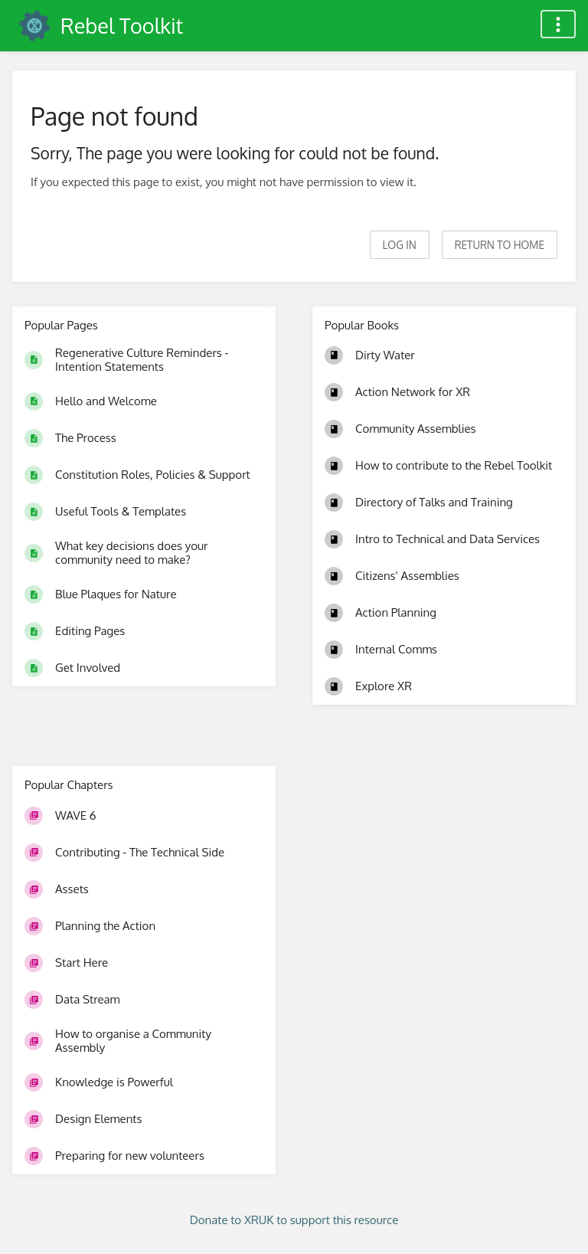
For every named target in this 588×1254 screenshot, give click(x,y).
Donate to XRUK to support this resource (294, 1220)
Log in (399, 244)
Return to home (499, 244)
